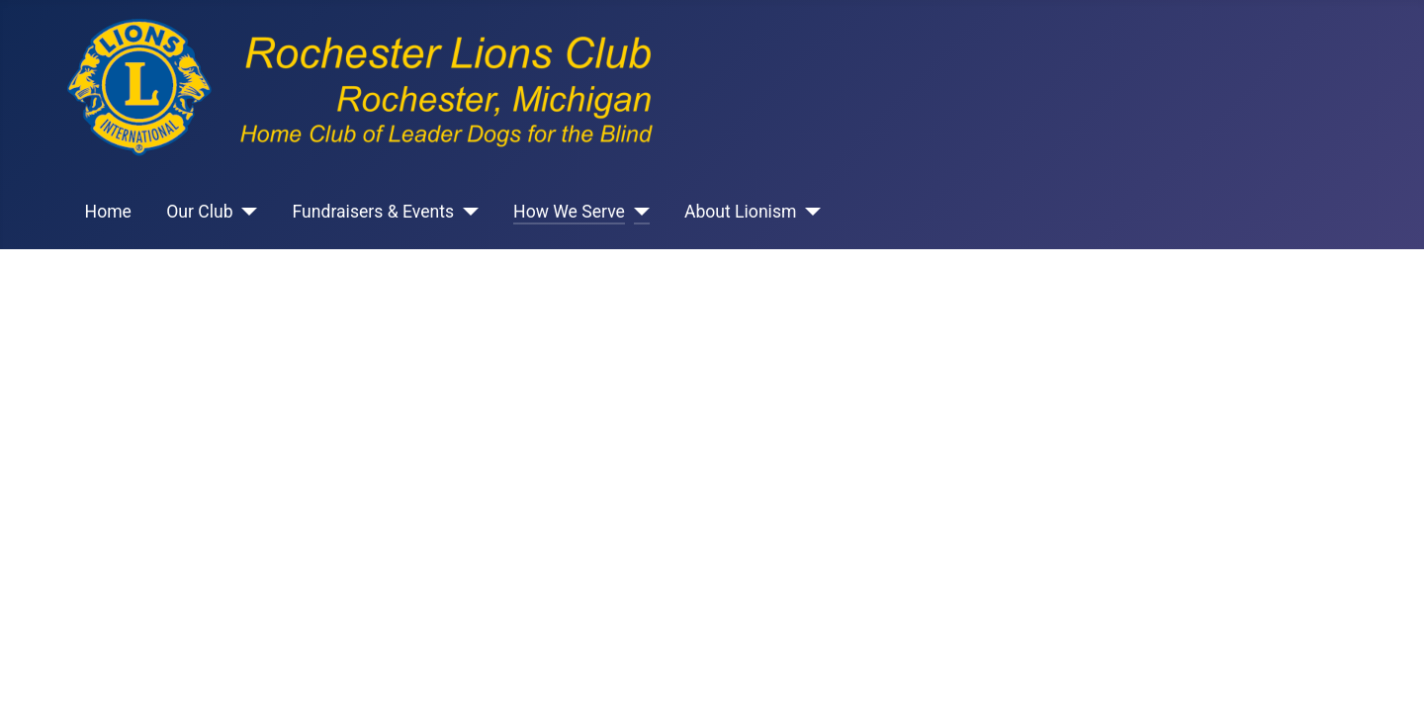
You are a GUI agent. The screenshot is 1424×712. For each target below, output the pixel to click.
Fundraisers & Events (374, 212)
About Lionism (740, 212)
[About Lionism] (808, 211)
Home (108, 212)
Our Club (199, 212)
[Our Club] (245, 211)
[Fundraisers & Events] (466, 211)
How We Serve (569, 212)
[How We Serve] (637, 211)
